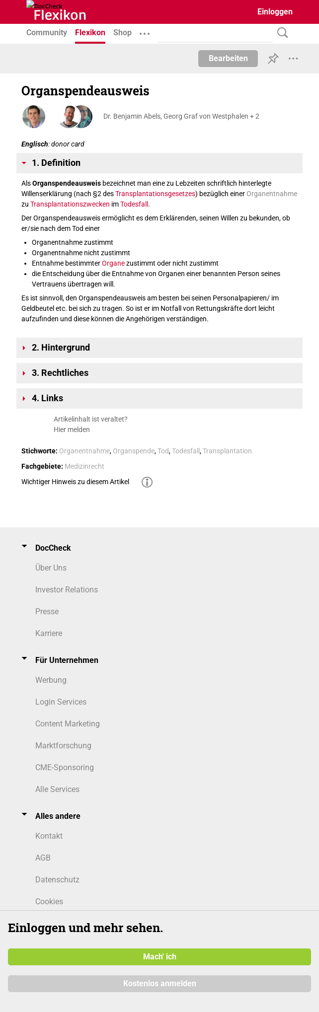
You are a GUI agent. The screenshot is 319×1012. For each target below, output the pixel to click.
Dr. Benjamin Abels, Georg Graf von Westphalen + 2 (181, 116)
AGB (43, 858)
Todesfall (134, 204)
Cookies (49, 901)
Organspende (134, 451)
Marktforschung (63, 745)
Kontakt (49, 836)
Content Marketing (67, 723)
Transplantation (227, 451)
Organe (113, 263)
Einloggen (275, 11)
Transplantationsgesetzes (155, 194)
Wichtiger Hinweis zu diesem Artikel (75, 482)
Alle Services (57, 789)
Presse (47, 611)
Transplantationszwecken (70, 204)
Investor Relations (66, 589)
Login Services (60, 702)
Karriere (48, 633)
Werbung (51, 680)
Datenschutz (57, 879)
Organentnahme (271, 194)
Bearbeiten (228, 58)
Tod (163, 451)
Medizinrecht (84, 466)
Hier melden (72, 430)
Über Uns (51, 568)
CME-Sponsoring (64, 767)
